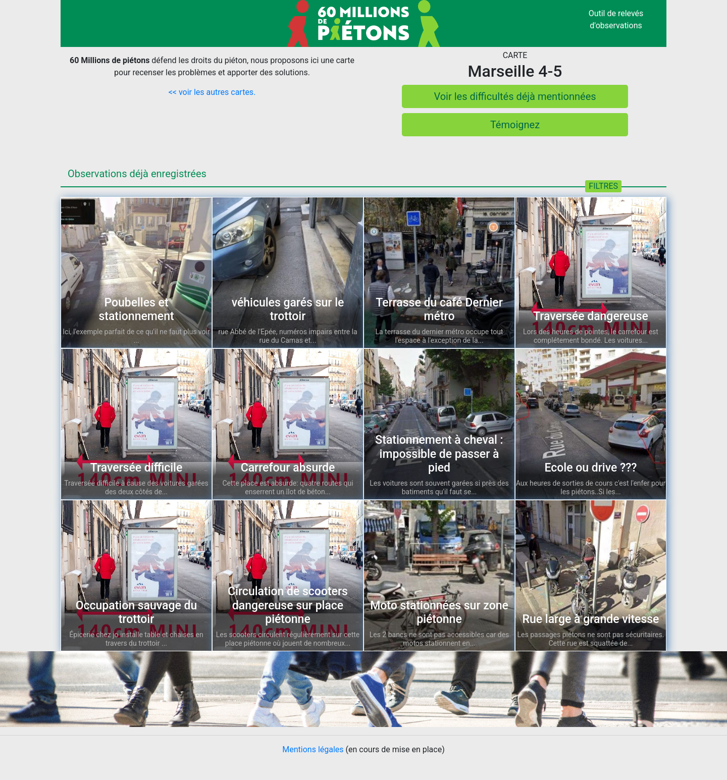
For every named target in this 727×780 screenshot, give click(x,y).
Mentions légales (312, 749)
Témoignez (515, 125)
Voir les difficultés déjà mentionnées (515, 96)
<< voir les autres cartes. (212, 92)
